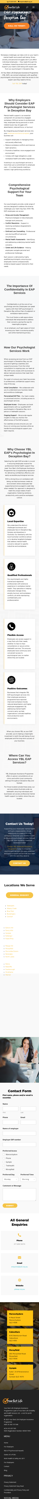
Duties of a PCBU (10, 1455)
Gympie (8, 933)
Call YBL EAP (17, 83)
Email (23, 1117)
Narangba (8, 954)
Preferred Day (8, 1175)
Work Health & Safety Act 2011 (14, 1458)
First (4, 1112)
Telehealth (10, 906)
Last (21, 1112)
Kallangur (8, 936)
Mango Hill (9, 946)
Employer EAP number (12, 1140)
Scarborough (10, 969)
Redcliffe (8, 966)
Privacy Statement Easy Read (14, 1486)
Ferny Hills (9, 930)
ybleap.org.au (19, 1289)
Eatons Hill (9, 927)
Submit (10, 1206)
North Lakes (9, 956)
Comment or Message (12, 1186)
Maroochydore (11, 1154)
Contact (6, 1466)
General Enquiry (19, 895)
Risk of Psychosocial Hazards (14, 1451)
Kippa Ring (9, 938)
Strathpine (9, 972)
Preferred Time (27, 1175)
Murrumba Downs (11, 951)
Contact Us (19, 863)
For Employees (9, 1462)
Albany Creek (12, 908)
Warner (8, 975)
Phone (5, 1117)
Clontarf (10, 916)
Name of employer (11, 1129)
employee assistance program (18, 133)
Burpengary (11, 914)
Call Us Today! (16, 26)
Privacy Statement (10, 1482)
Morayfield (9, 948)
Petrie (7, 964)
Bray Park (10, 911)
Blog (5, 1470)
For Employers (9, 1447)
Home (6, 1443)
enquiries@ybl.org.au (19, 1267)
